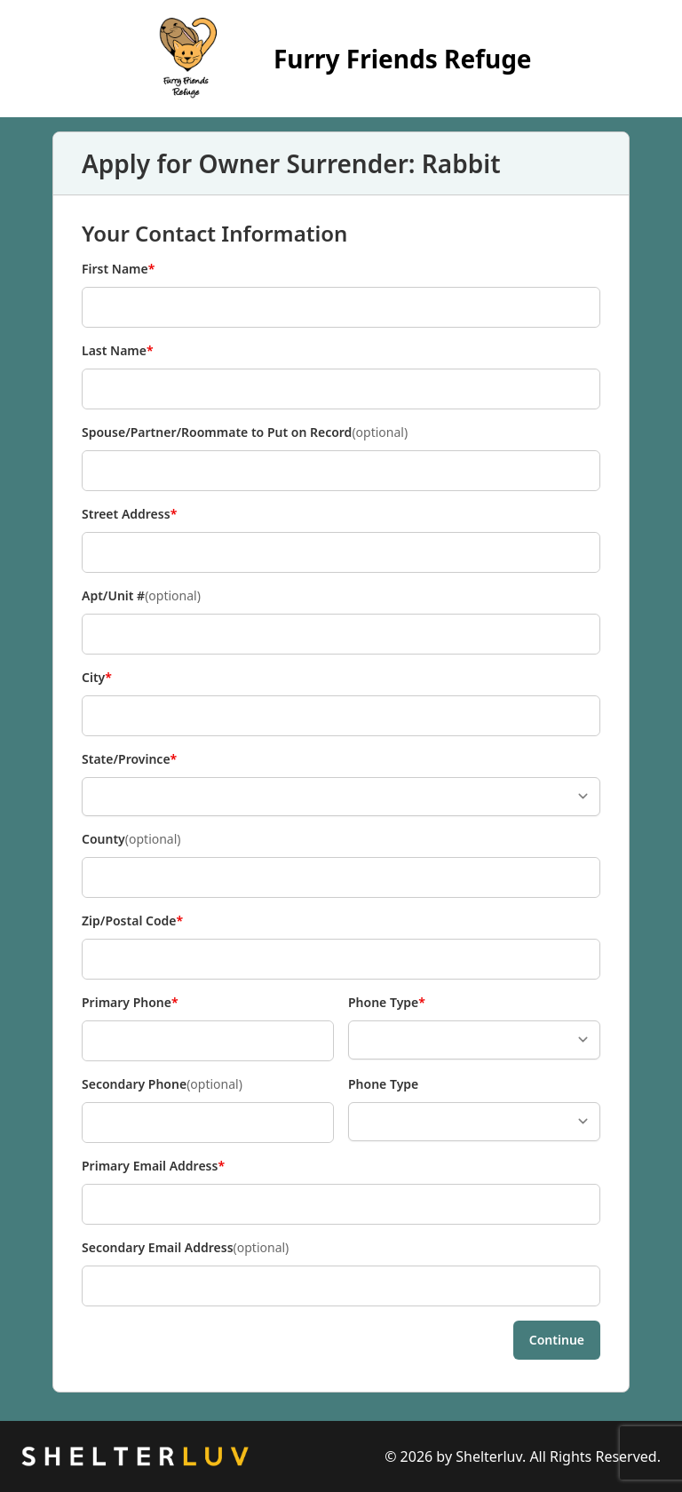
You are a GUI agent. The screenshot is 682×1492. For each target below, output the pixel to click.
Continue (556, 1339)
